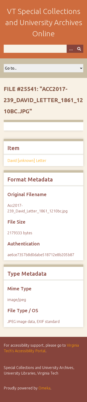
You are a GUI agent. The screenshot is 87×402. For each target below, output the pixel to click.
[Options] (71, 49)
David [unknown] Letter (26, 160)
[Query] (43, 49)
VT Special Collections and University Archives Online (43, 22)
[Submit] (79, 49)
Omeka (44, 388)
